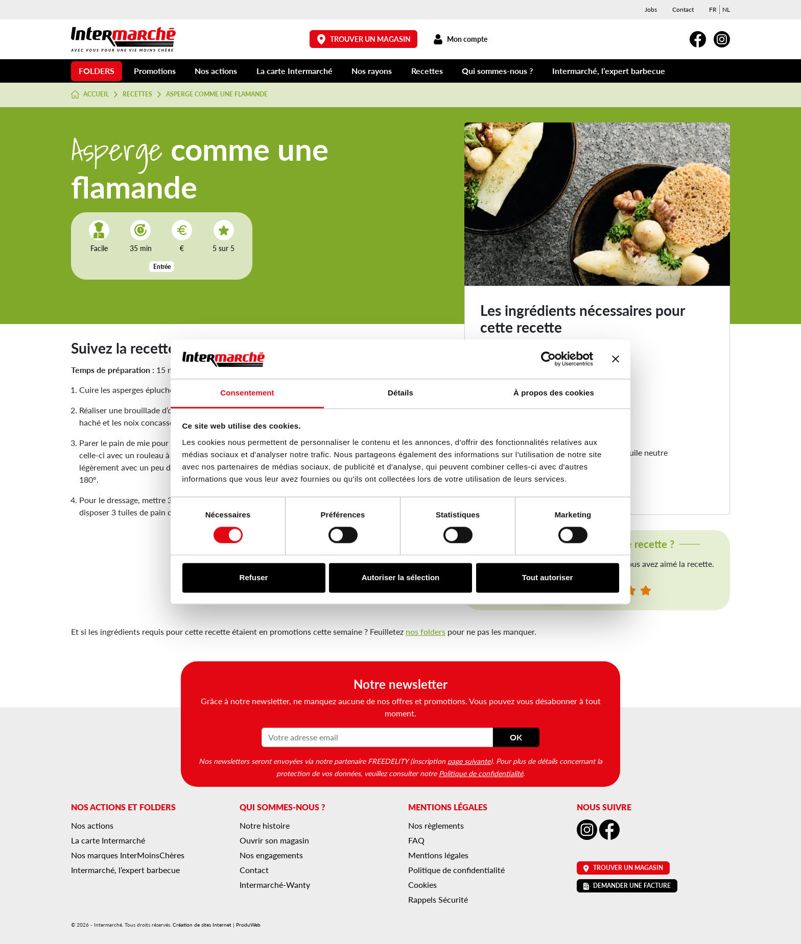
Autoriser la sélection (401, 577)
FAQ (416, 840)
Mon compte (460, 39)
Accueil (90, 94)
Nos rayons (371, 71)
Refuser (254, 577)
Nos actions (216, 71)
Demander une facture (627, 885)
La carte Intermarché (294, 71)
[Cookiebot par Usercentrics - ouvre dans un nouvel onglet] (548, 359)
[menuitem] (713, 9)
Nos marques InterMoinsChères (127, 855)
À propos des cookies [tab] (553, 392)
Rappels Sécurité (438, 899)
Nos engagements (271, 855)
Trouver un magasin (363, 39)
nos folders (425, 631)
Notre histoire (265, 825)
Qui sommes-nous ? (497, 71)
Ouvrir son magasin (274, 840)
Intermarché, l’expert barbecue (608, 71)
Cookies (422, 884)
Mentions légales (438, 855)
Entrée (162, 266)
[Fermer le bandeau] (615, 359)
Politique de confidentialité (481, 773)
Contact (683, 9)
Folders (96, 71)
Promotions (155, 71)
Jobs (651, 9)
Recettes (427, 71)
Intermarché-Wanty (275, 884)
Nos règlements (436, 825)
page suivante (468, 761)
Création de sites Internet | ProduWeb (217, 924)
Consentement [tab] (247, 392)
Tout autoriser (547, 577)
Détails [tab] (400, 392)
